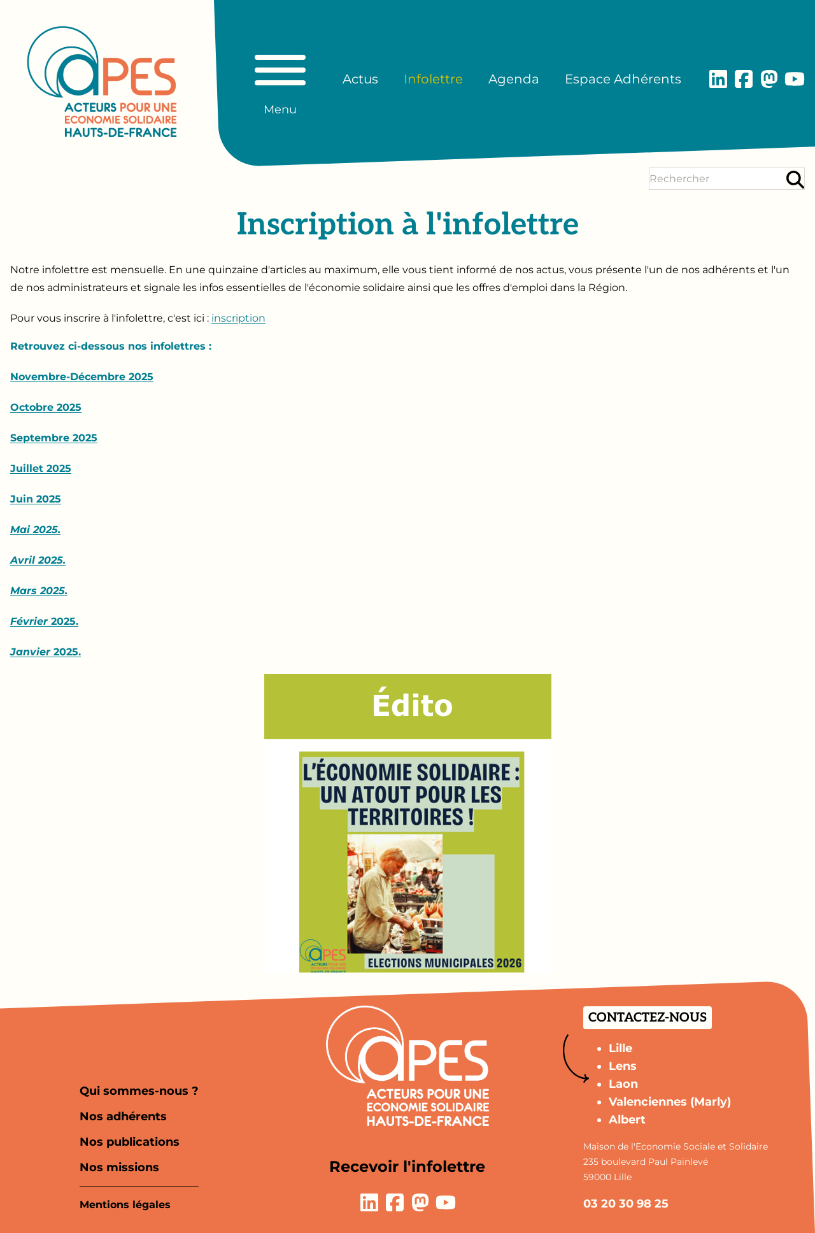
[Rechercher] (795, 179)
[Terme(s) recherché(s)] (716, 178)
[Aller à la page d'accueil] (101, 81)
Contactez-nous (647, 1017)
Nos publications (130, 1142)
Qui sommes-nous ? (139, 1091)
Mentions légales (125, 1205)
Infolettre (433, 79)
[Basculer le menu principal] (280, 78)
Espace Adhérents (623, 79)
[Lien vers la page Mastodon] (769, 79)
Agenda (513, 79)
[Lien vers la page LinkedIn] (718, 79)
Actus (360, 79)
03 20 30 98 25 (626, 1204)
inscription (238, 318)
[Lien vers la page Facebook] (744, 79)
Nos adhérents (123, 1116)
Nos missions (119, 1167)
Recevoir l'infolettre (407, 1166)
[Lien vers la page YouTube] (794, 79)
